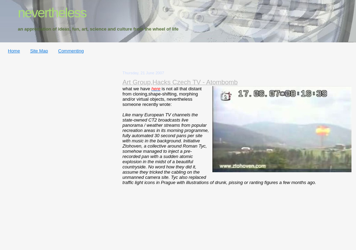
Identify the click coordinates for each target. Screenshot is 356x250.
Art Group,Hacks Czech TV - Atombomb (179, 82)
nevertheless (52, 12)
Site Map (39, 50)
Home (14, 50)
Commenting (71, 50)
